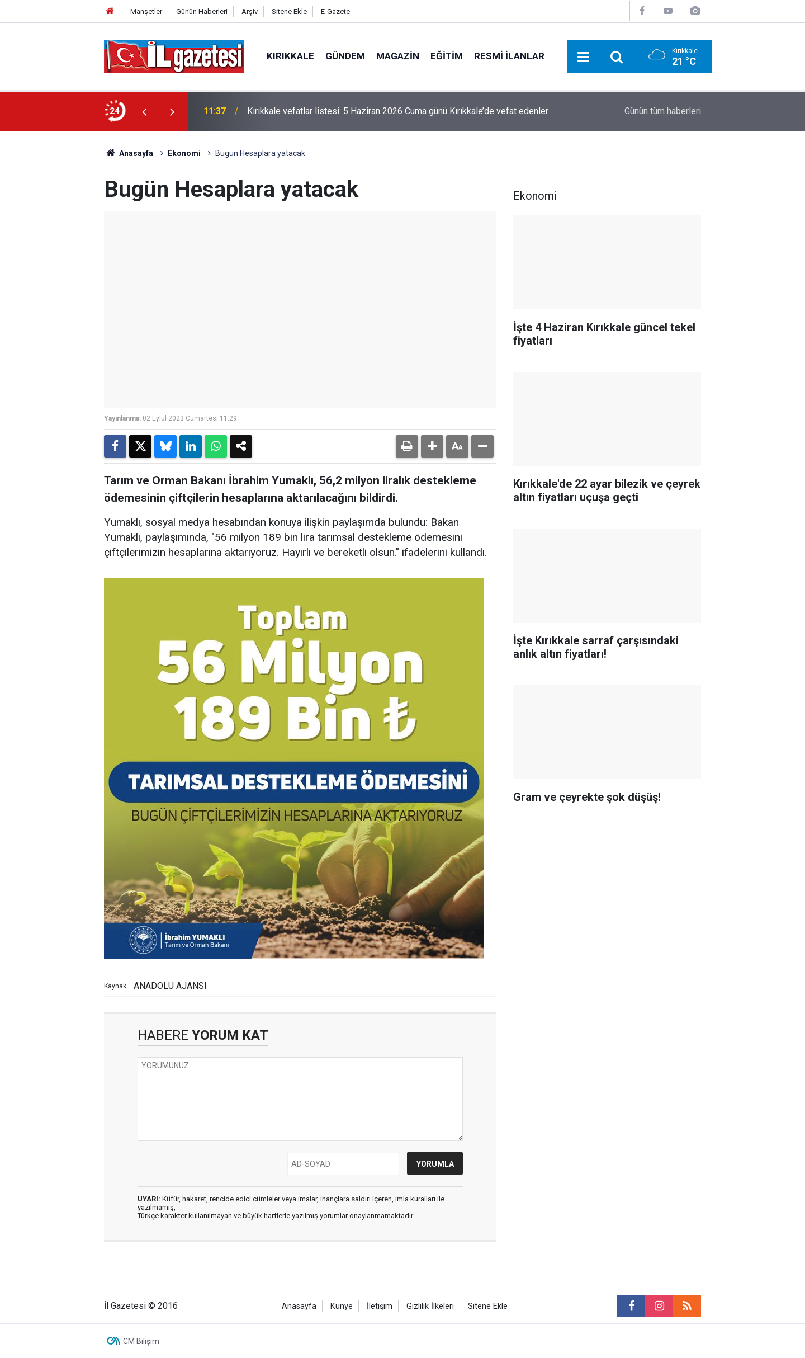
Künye (341, 1306)
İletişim (379, 1306)
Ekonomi (184, 153)
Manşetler (146, 11)
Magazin (397, 56)
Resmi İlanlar (509, 56)
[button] (432, 446)
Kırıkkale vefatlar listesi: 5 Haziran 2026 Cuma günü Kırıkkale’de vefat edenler (397, 111)
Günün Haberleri (202, 11)
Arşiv (250, 11)
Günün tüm (662, 111)
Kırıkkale (290, 56)
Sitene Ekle (289, 11)
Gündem (345, 56)
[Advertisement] (51, 298)
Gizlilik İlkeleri (430, 1306)
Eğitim (446, 56)
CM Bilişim (141, 1341)
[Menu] (584, 57)
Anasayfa (128, 153)
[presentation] (144, 111)
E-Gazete (335, 11)
